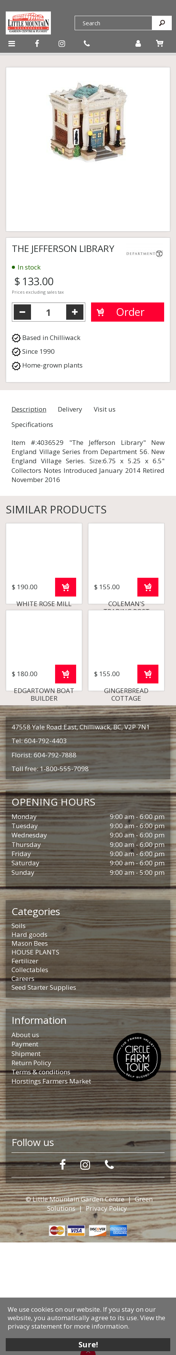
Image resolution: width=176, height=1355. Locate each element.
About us (25, 1147)
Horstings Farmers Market (51, 1193)
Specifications (32, 424)
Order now (65, 643)
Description (28, 409)
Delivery (70, 409)
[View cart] (159, 43)
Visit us (105, 409)
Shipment (26, 1166)
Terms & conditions (40, 1184)
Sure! (88, 1344)
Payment (24, 1156)
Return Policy (31, 1175)
